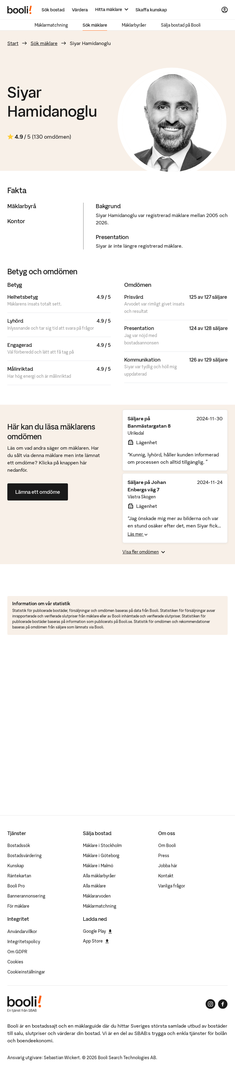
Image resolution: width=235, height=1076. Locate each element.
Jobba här (167, 865)
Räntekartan (19, 876)
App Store (96, 941)
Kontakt (165, 876)
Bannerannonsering (26, 896)
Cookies (15, 962)
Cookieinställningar (26, 972)
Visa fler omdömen (143, 552)
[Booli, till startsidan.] (19, 10)
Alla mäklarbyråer (99, 876)
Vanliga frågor (171, 886)
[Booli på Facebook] (223, 1004)
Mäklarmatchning (51, 25)
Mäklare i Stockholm (102, 845)
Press (163, 855)
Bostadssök (18, 845)
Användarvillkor (22, 931)
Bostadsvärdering (24, 855)
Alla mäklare (94, 886)
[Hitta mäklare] (111, 10)
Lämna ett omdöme (37, 492)
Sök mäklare (95, 25)
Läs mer (137, 534)
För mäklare (18, 906)
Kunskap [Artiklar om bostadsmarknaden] (15, 865)
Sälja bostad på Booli (181, 25)
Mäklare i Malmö (98, 865)
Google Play (97, 931)
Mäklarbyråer (134, 25)
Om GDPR (17, 951)
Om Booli (167, 845)
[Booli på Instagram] (210, 1004)
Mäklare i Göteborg (101, 855)
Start (12, 43)
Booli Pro (16, 886)
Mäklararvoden (97, 896)
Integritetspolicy (23, 941)
